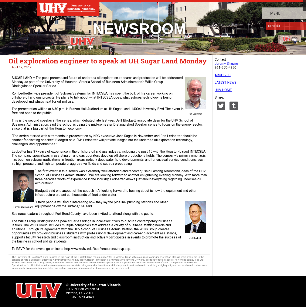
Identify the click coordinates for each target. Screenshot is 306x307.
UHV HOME (223, 90)
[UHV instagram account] (204, 289)
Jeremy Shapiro (226, 64)
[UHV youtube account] (191, 289)
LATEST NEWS (226, 82)
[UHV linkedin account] (177, 289)
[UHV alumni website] (218, 289)
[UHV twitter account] (150, 289)
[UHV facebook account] (163, 289)
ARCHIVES (223, 75)
